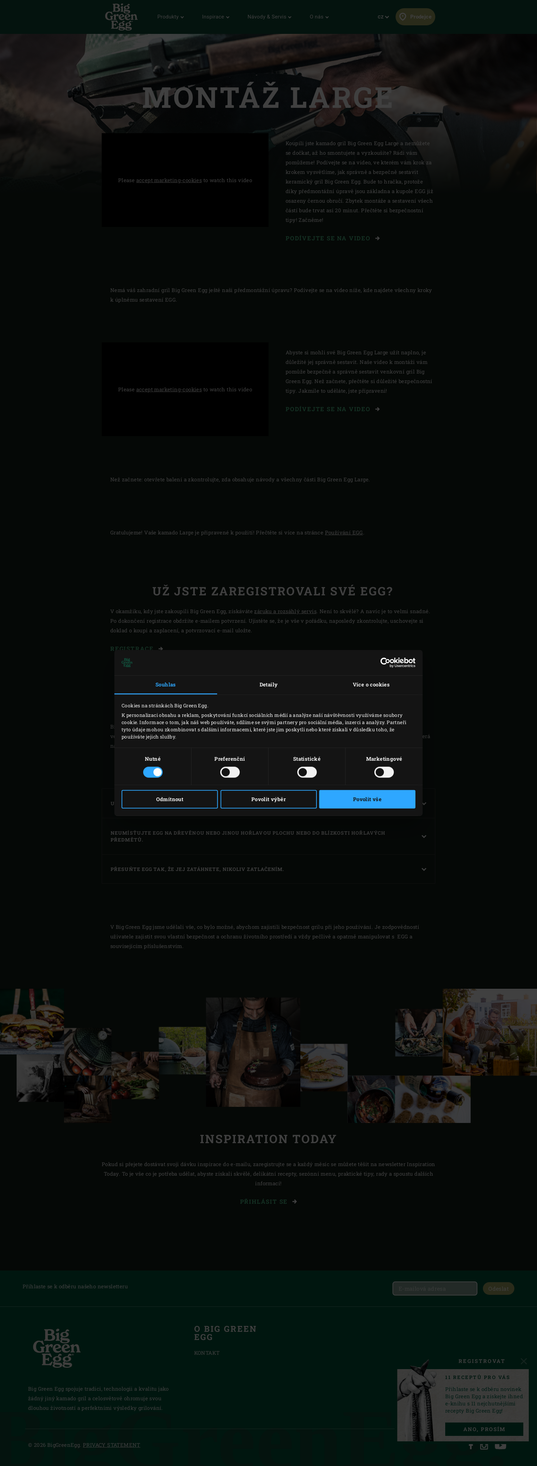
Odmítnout (170, 799)
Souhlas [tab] (165, 684)
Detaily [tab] (269, 684)
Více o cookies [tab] (371, 684)
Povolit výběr (268, 799)
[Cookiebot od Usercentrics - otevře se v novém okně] (385, 662)
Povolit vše (367, 799)
